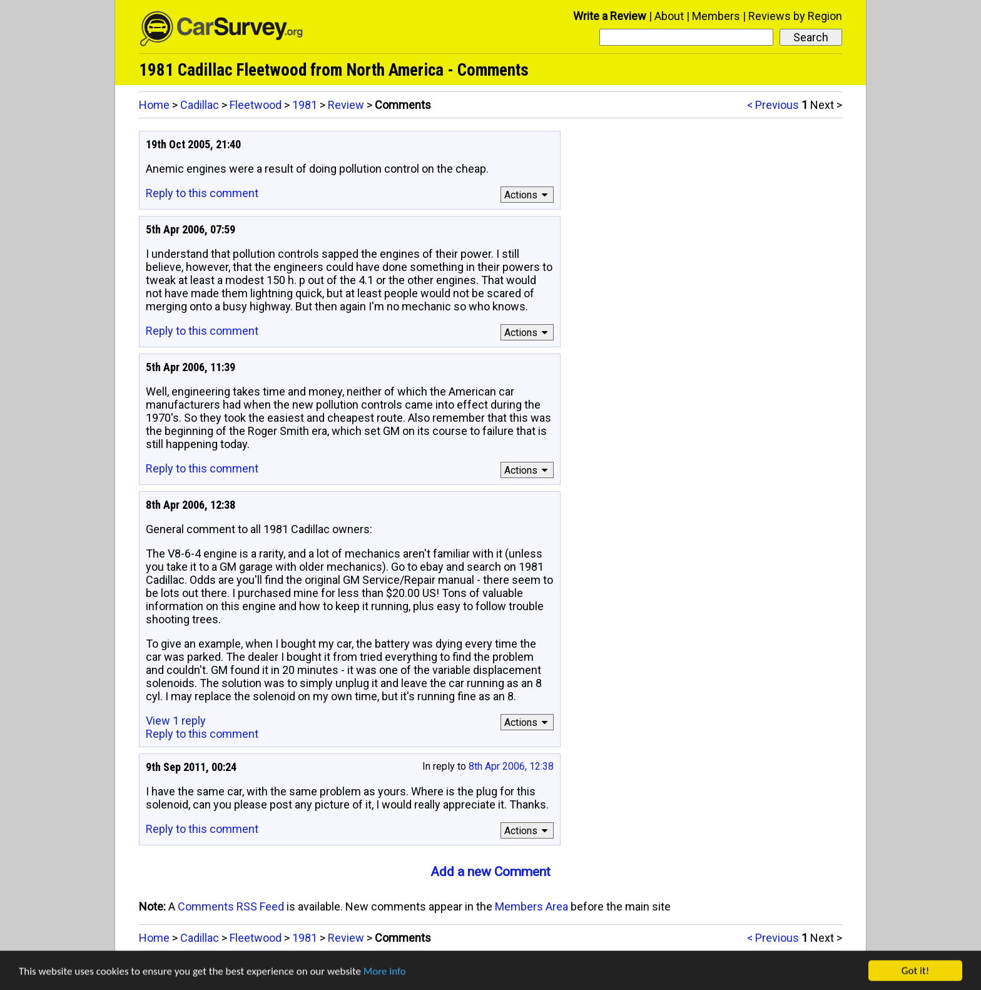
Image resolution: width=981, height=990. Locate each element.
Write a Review (609, 16)
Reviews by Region (795, 16)
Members (716, 16)
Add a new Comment (490, 871)
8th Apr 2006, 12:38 (511, 766)
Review (346, 104)
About (669, 16)
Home (154, 104)
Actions (527, 195)
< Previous (773, 104)
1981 (304, 104)
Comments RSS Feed (231, 906)
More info (384, 974)
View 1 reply (176, 720)
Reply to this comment (202, 193)
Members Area (531, 906)
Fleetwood (256, 104)
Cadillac (199, 104)
